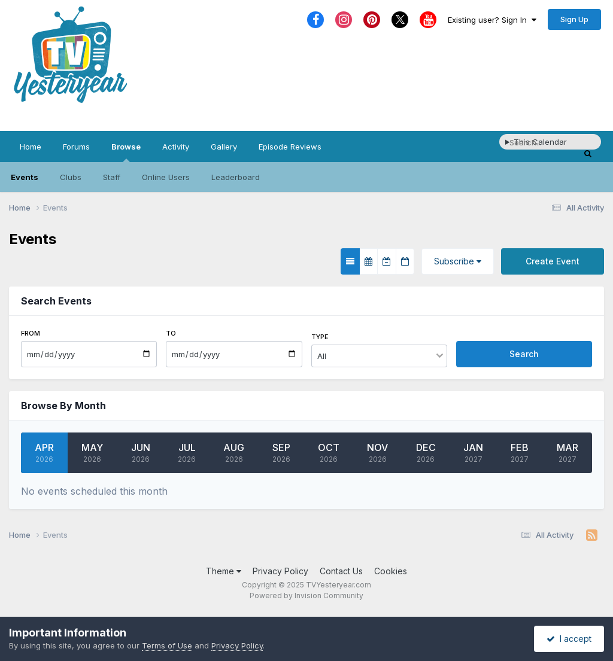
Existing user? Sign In (492, 20)
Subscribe (457, 261)
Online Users (166, 177)
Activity (175, 146)
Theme (223, 571)
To (171, 333)
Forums (76, 146)
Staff (111, 177)
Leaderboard (235, 177)
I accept (569, 638)
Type (320, 337)
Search (524, 354)
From (30, 333)
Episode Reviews (290, 146)
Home (30, 146)
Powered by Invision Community (306, 595)
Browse (126, 152)
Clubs (70, 177)
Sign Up (574, 19)
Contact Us (341, 571)
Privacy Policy (280, 571)
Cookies (390, 571)
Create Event (552, 261)
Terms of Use (167, 645)
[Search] (544, 142)
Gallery (224, 146)
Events (24, 177)
